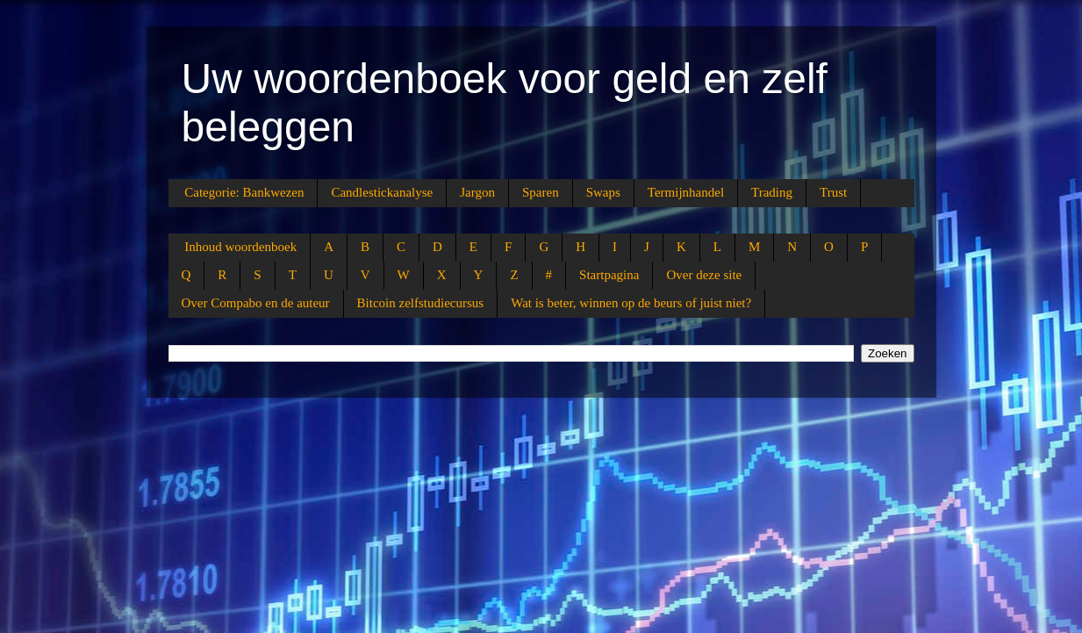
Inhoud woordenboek (240, 247)
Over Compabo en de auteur (256, 303)
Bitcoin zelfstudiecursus (420, 303)
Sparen (540, 192)
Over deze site (704, 275)
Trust (833, 192)
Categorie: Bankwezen (244, 192)
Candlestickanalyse (382, 192)
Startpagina (609, 275)
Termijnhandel (686, 192)
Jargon (477, 192)
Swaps (603, 192)
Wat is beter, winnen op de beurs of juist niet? (631, 303)
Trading (771, 192)
